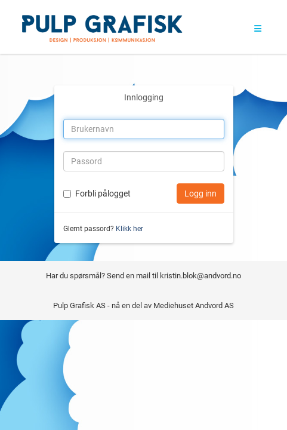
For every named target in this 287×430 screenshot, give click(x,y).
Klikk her (129, 229)
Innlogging (143, 97)
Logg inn (200, 193)
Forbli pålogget (103, 193)
